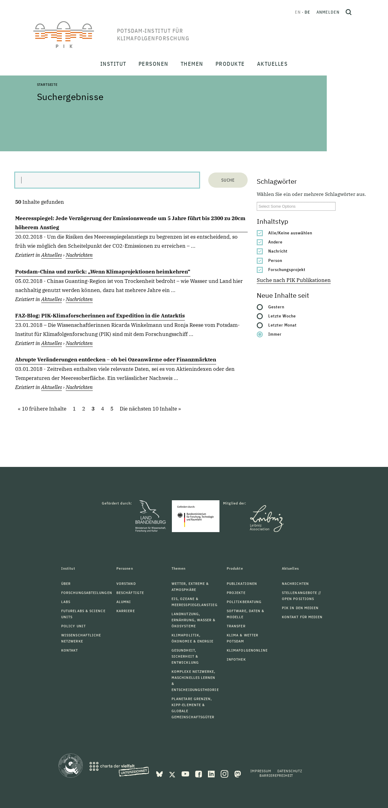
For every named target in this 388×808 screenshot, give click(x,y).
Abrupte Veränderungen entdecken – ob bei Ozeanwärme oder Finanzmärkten (115, 359)
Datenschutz (289, 771)
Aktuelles (51, 255)
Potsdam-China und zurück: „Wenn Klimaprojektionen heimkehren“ (102, 271)
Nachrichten (79, 255)
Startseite (47, 84)
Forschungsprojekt (287, 269)
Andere (275, 242)
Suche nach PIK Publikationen (294, 280)
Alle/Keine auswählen (290, 233)
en (298, 12)
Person (275, 260)
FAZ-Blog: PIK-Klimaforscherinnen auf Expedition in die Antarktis (100, 315)
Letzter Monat (282, 325)
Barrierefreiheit (276, 775)
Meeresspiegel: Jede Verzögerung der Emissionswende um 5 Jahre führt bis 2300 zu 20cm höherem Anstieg (130, 223)
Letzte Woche (282, 316)
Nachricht (278, 251)
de (307, 12)
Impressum (260, 771)
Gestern (276, 307)
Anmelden (328, 12)
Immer (275, 334)
